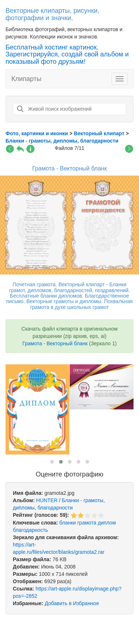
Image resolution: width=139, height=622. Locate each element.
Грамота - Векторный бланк (55, 343)
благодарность (30, 530)
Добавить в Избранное (72, 603)
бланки (67, 523)
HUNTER (47, 500)
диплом (107, 523)
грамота (86, 523)
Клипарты (26, 78)
